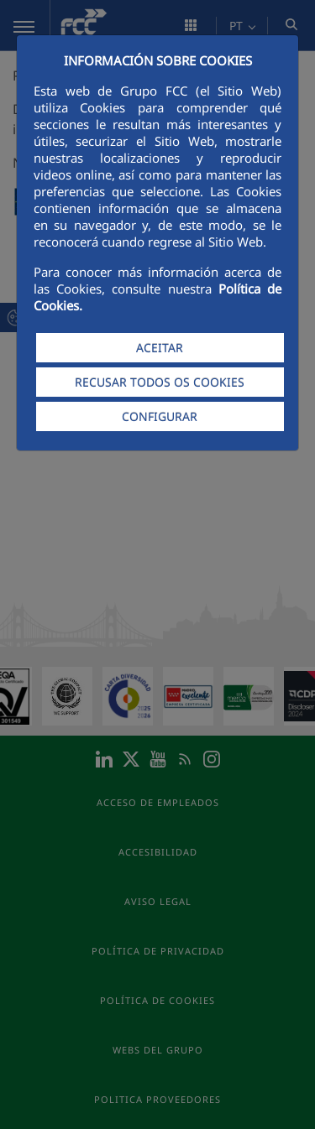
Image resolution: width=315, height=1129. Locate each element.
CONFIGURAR (159, 416)
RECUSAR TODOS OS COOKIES (159, 382)
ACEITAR (159, 348)
